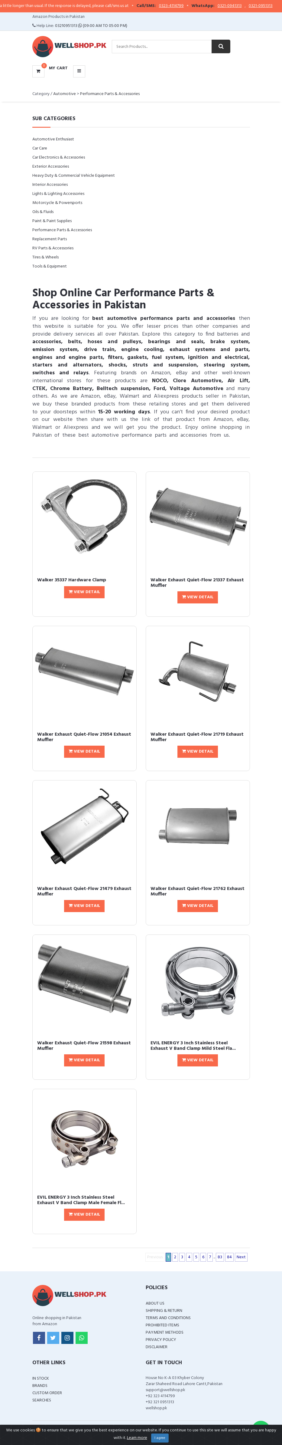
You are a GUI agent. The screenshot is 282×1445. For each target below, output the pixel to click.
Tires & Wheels (45, 257)
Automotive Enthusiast (53, 139)
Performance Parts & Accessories (110, 93)
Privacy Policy (161, 1339)
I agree (159, 1438)
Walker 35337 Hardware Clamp (71, 580)
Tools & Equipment (49, 266)
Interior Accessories (50, 184)
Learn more (137, 1437)
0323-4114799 (177, 6)
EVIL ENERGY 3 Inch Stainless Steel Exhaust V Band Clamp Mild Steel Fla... (193, 1046)
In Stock (40, 1378)
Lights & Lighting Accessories (58, 193)
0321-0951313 (266, 6)
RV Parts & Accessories (52, 248)
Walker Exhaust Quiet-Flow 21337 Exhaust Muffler (197, 582)
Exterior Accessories (50, 166)
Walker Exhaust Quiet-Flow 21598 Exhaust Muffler (84, 1046)
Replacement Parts (49, 239)
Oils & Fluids (42, 212)
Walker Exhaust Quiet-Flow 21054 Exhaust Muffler (84, 737)
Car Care (39, 148)
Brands (39, 1385)
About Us (155, 1303)
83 (220, 1257)
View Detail (84, 592)
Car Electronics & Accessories (58, 157)
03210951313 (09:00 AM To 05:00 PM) (91, 25)
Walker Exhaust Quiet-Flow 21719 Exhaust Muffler (197, 737)
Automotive (64, 93)
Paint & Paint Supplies (52, 221)
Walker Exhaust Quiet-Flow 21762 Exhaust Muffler (198, 891)
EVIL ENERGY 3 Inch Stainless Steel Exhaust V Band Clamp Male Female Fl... (81, 1200)
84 (229, 1257)
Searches (41, 1400)
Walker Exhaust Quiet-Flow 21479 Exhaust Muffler (84, 891)
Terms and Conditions (168, 1318)
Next (241, 1257)
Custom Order (47, 1393)
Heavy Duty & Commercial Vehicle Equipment (73, 175)
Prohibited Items (162, 1325)
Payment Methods (164, 1332)
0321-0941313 (235, 6)
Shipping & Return (164, 1310)
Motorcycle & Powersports (57, 202)
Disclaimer (156, 1347)
